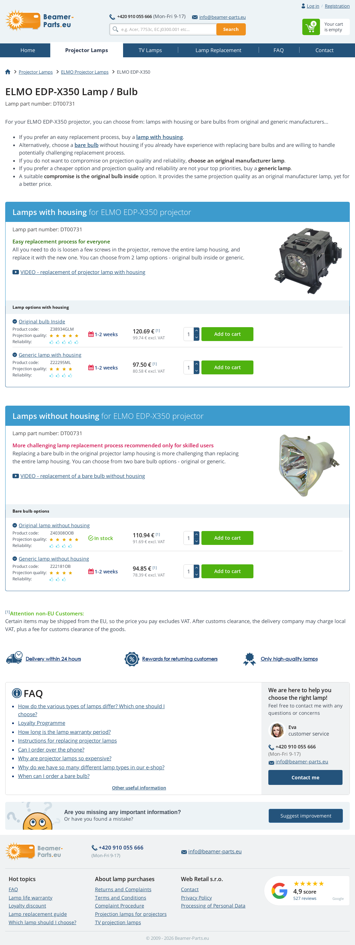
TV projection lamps (118, 922)
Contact (190, 889)
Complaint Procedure (119, 905)
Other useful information (139, 788)
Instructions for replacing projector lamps (67, 740)
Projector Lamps (36, 72)
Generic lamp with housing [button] (46, 354)
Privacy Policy (196, 897)
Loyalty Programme (41, 722)
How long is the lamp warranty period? (64, 731)
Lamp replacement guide (38, 914)
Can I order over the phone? (51, 749)
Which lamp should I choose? (42, 922)
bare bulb (86, 144)
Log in (313, 6)
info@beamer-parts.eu (219, 17)
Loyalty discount (27, 905)
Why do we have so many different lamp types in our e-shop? (91, 767)
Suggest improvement (305, 815)
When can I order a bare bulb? (53, 775)
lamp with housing (159, 136)
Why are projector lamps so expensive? (64, 758)
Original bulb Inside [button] (38, 321)
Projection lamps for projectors (131, 914)
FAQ (13, 889)
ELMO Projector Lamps (85, 72)
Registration (337, 6)
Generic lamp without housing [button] (50, 558)
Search (231, 29)
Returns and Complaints (123, 889)
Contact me (305, 777)
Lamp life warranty (30, 897)
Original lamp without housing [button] (51, 525)
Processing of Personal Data (213, 905)
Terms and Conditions (120, 897)
